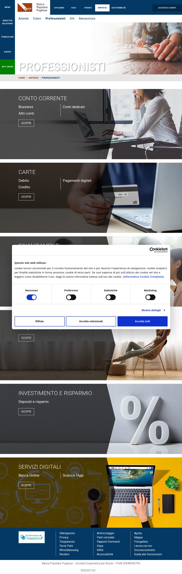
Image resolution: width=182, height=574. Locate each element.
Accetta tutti (142, 321)
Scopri (26, 123)
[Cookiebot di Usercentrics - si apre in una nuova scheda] (152, 250)
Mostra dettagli (151, 310)
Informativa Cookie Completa (143, 276)
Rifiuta (40, 321)
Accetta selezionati (91, 321)
